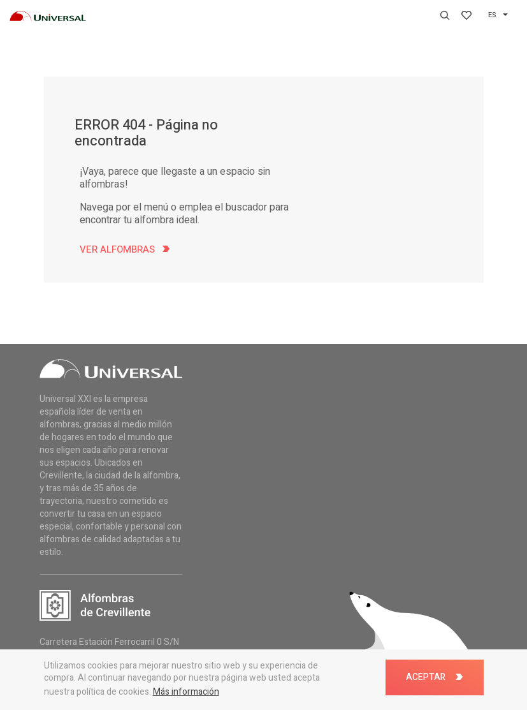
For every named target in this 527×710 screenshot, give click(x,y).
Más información (186, 692)
